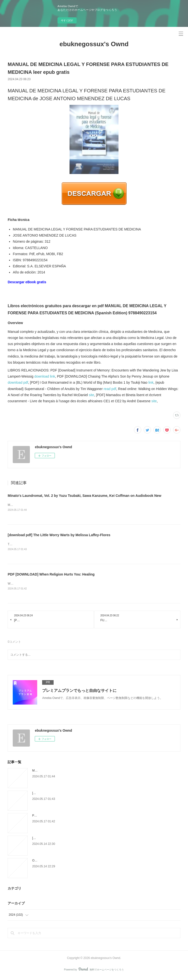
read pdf (110, 389)
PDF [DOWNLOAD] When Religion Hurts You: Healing (51, 575)
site (91, 395)
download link (44, 376)
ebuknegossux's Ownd (94, 44)
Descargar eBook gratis (27, 282)
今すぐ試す (67, 20)
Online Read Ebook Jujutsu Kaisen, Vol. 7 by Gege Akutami (71, 861)
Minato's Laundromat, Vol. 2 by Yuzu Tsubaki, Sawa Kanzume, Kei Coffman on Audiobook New (84, 496)
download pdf (18, 382)
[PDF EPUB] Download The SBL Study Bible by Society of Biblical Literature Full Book (88, 839)
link (150, 382)
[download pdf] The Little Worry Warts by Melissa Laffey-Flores (59, 535)
